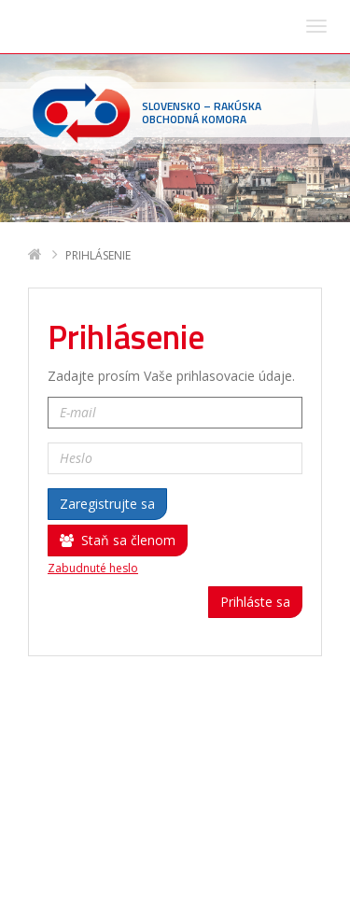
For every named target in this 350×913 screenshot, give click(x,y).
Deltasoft (133, 896)
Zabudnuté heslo (93, 346)
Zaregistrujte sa (107, 281)
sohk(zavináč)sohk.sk (146, 840)
